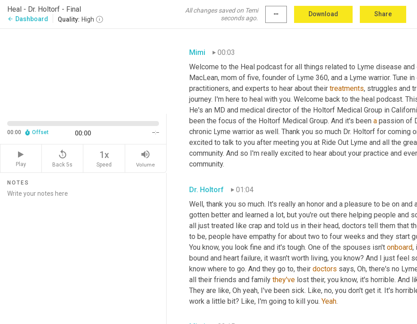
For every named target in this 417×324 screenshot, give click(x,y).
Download (323, 14)
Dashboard (27, 18)
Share (383, 14)
